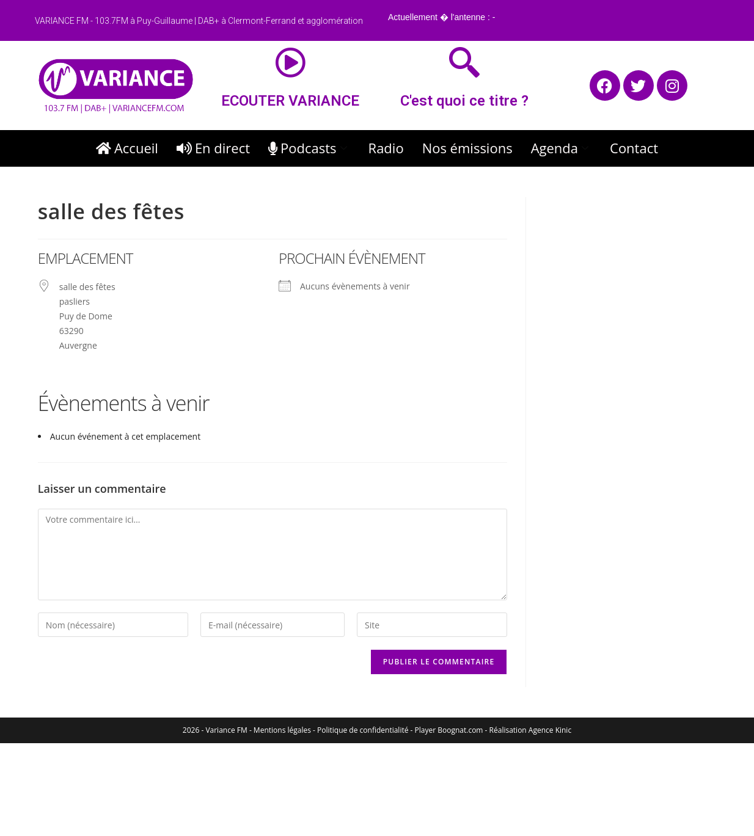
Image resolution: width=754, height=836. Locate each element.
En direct (213, 148)
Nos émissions (467, 148)
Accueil (127, 148)
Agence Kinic (550, 730)
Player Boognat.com (449, 730)
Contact (634, 148)
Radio (386, 148)
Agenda (561, 148)
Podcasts (309, 148)
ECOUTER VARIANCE (290, 100)
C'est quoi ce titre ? (464, 100)
